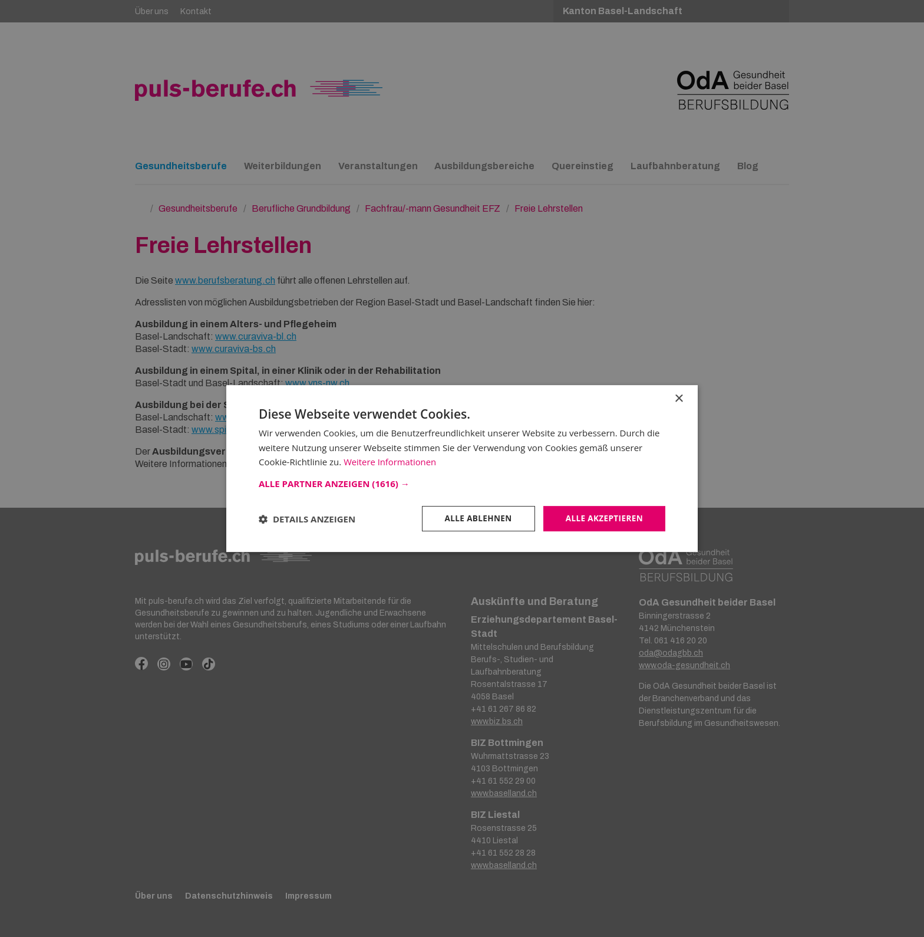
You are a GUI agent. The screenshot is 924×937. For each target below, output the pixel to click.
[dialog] (462, 468)
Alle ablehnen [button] (474, 518)
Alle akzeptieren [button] (603, 518)
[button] (462, 483)
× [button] (678, 398)
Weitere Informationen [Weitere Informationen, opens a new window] (390, 462)
